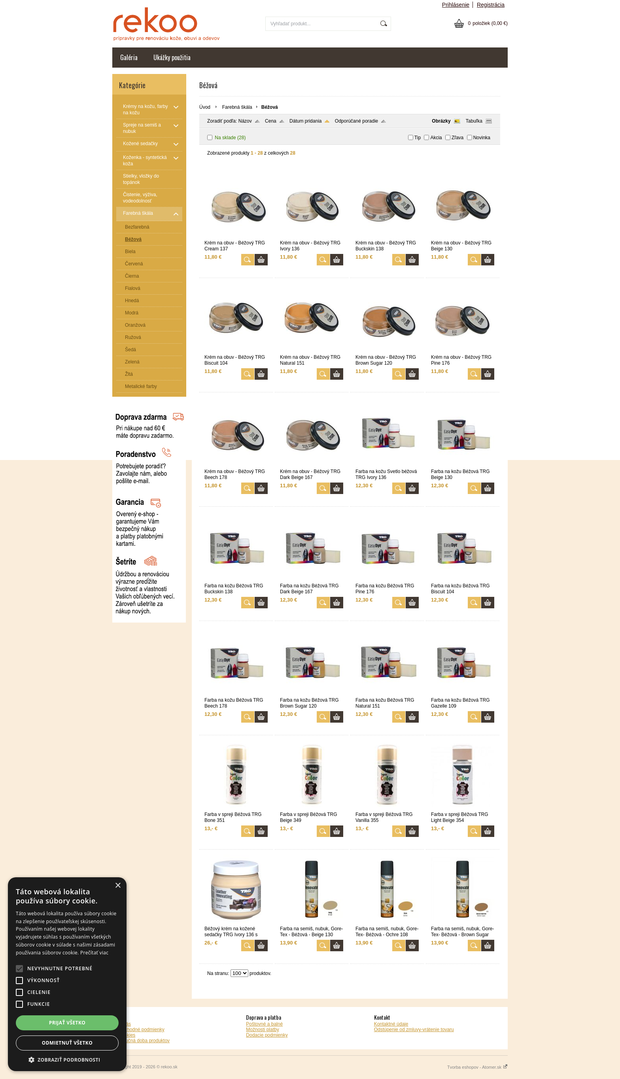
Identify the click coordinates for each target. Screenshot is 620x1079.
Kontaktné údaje (391, 1024)
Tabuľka (474, 121)
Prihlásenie (455, 5)
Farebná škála (237, 107)
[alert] (67, 974)
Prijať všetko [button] (67, 1022)
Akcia (436, 137)
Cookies (126, 1035)
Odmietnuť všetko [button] (67, 1042)
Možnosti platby (262, 1029)
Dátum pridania (305, 121)
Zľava (457, 137)
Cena (270, 121)
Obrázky (441, 121)
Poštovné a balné (264, 1024)
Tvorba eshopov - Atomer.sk (477, 1067)
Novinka (481, 137)
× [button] (118, 886)
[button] (67, 1059)
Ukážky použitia (172, 57)
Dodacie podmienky (266, 1035)
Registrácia (491, 5)
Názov (245, 121)
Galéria (129, 57)
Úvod (204, 107)
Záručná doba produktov (144, 1040)
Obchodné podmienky (141, 1029)
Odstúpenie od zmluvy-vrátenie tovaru (414, 1029)
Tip (417, 137)
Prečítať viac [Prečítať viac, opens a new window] (94, 952)
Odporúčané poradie (356, 121)
